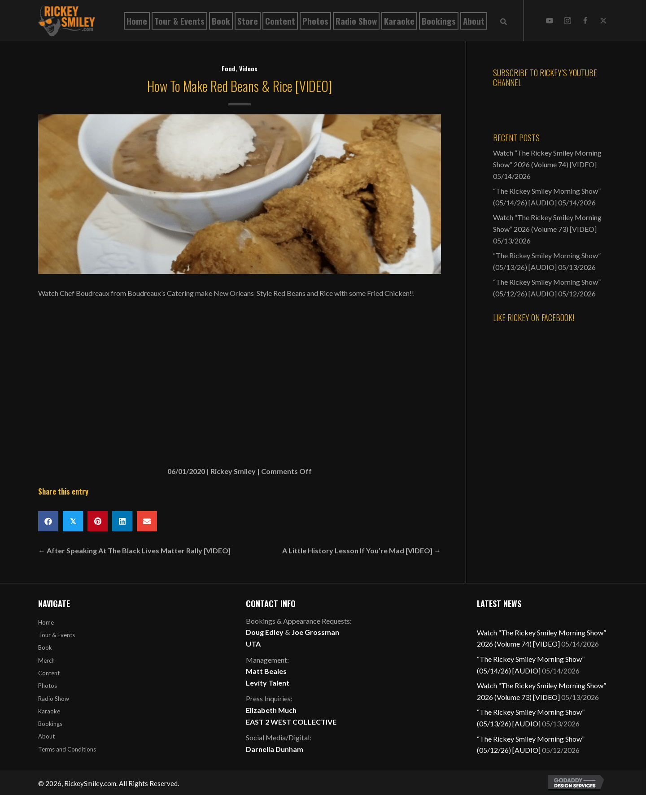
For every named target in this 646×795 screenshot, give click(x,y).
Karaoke (49, 711)
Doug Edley (265, 632)
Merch (46, 660)
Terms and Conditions (67, 749)
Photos (47, 685)
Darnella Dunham (274, 749)
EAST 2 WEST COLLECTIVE (291, 721)
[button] (549, 20)
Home (46, 622)
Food (229, 68)
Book (45, 647)
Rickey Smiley (233, 471)
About (46, 736)
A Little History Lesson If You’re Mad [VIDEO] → (361, 550)
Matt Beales (266, 671)
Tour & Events (56, 635)
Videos (248, 68)
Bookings (50, 723)
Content (49, 673)
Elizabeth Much (271, 710)
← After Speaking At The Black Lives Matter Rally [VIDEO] (134, 550)
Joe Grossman (315, 632)
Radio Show (53, 698)
